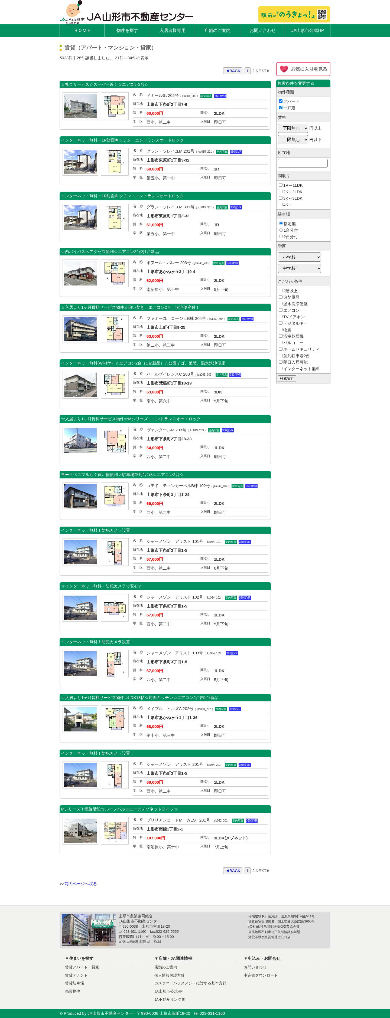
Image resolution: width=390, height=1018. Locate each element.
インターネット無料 (299, 368)
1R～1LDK (291, 185)
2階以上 (288, 290)
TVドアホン (292, 316)
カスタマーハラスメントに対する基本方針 (190, 983)
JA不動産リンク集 (169, 999)
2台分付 (288, 236)
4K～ (285, 204)
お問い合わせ (263, 30)
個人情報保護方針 (169, 975)
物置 (285, 329)
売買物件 (72, 991)
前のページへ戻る (80, 883)
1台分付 (288, 230)
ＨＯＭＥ (82, 30)
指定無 (287, 223)
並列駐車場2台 (294, 355)
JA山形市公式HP (307, 30)
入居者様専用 (173, 30)
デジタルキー (293, 323)
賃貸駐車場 (74, 983)
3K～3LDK (291, 198)
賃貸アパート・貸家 (82, 967)
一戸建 (287, 108)
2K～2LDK (291, 191)
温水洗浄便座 (293, 303)
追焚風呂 (289, 297)
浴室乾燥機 (291, 336)
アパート (289, 101)
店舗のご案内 (217, 30)
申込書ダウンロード (261, 975)
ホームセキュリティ (299, 349)
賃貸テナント (76, 975)
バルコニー (291, 342)
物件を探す (127, 30)
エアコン (289, 310)
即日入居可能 (293, 362)
